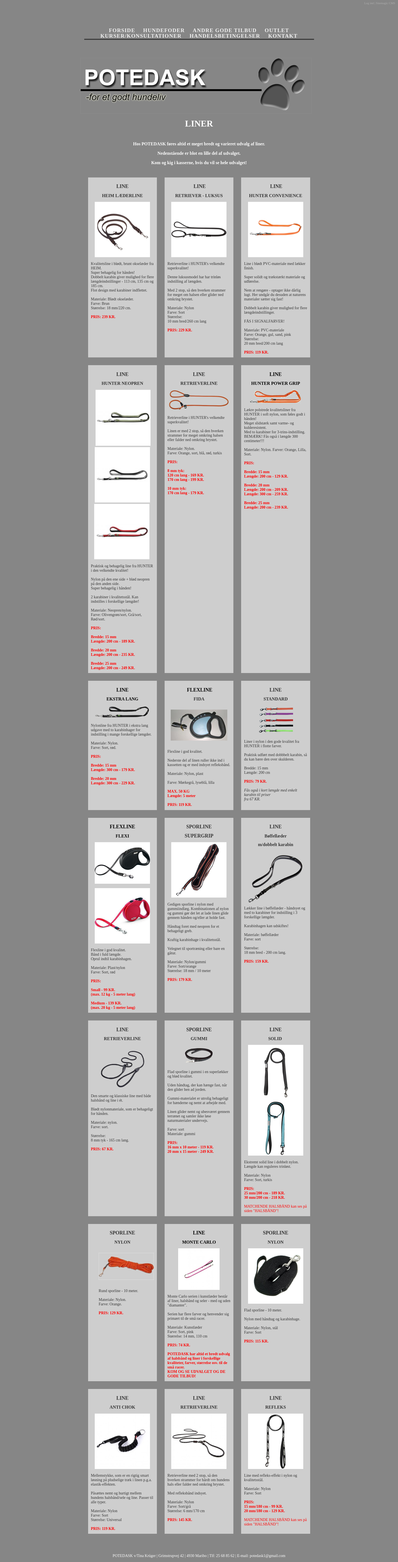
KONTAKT (283, 36)
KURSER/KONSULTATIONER (141, 36)
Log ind (369, 3)
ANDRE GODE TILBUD (225, 30)
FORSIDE (122, 30)
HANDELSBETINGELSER (224, 36)
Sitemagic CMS (385, 3)
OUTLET (277, 30)
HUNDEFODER (164, 30)
